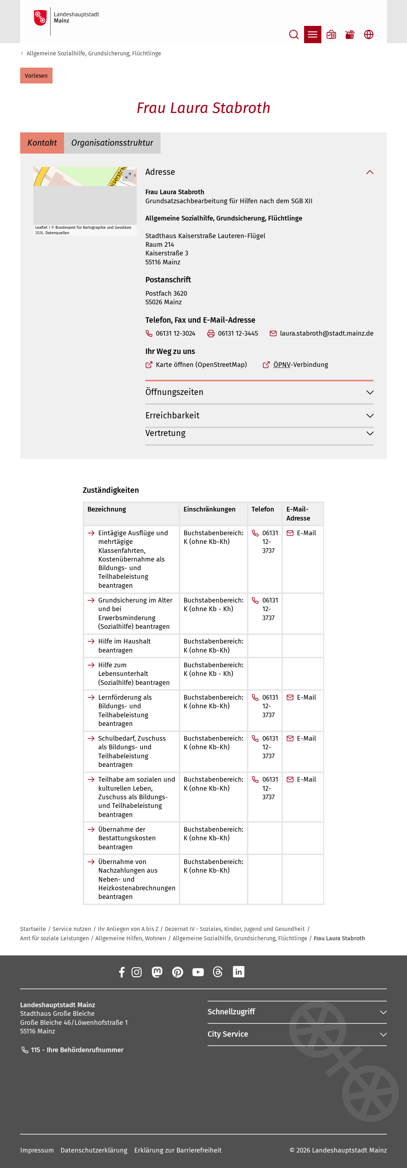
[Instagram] (136, 971)
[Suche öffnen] (294, 34)
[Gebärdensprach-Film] (350, 34)
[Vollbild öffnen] (128, 175)
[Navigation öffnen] (312, 34)
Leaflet (41, 227)
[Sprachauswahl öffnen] (368, 34)
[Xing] (259, 971)
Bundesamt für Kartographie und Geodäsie (93, 227)
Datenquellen (57, 233)
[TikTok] (279, 971)
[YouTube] (197, 971)
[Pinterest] (177, 971)
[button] (36, 75)
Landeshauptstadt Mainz (349, 1150)
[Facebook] (121, 971)
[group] (85, 201)
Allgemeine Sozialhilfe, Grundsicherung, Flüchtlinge (94, 53)
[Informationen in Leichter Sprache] (331, 34)
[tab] (42, 143)
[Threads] (218, 971)
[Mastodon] (156, 971)
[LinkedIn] (238, 971)
